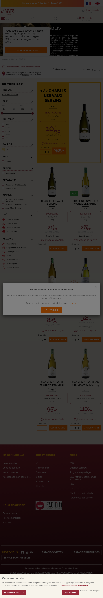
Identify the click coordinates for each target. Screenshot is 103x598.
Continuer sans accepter (90, 596)
